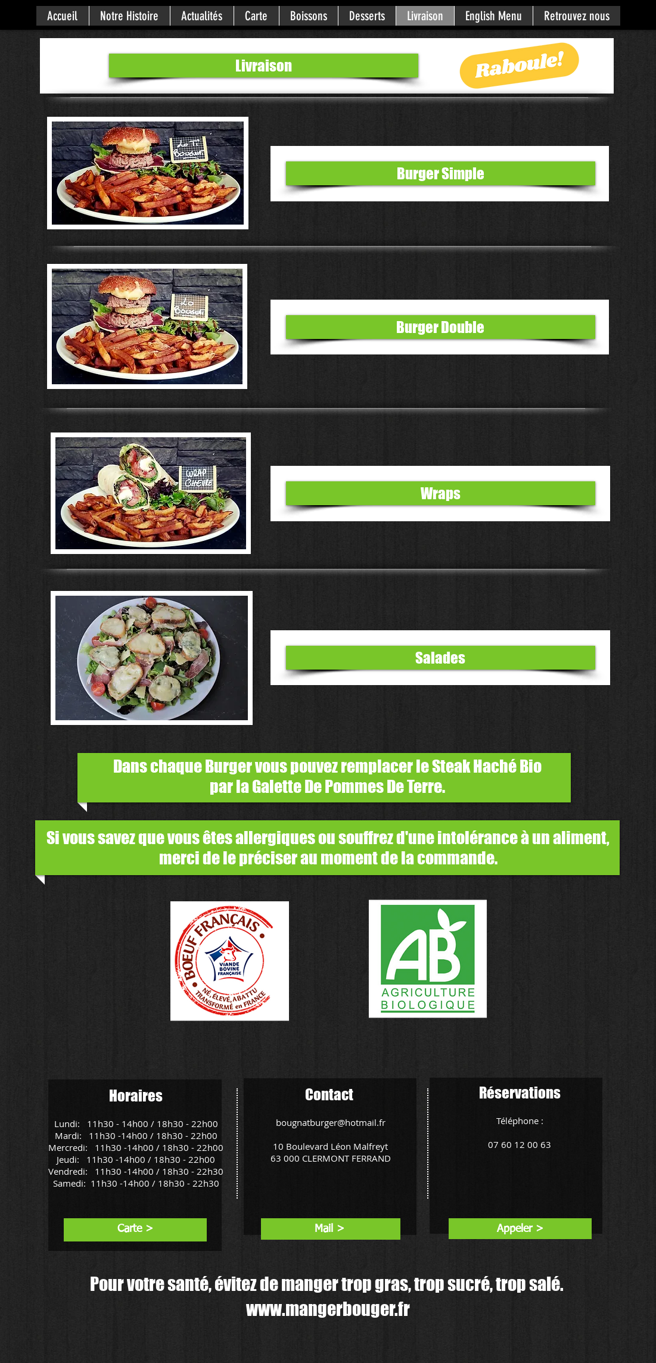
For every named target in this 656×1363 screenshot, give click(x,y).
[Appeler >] (520, 1229)
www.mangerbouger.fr (328, 1309)
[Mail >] (330, 1229)
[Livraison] (263, 65)
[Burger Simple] (440, 173)
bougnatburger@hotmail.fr (330, 1122)
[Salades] (440, 658)
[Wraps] (440, 493)
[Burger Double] (440, 327)
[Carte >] (135, 1229)
